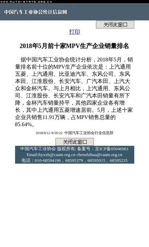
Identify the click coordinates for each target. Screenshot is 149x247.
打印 (74, 32)
